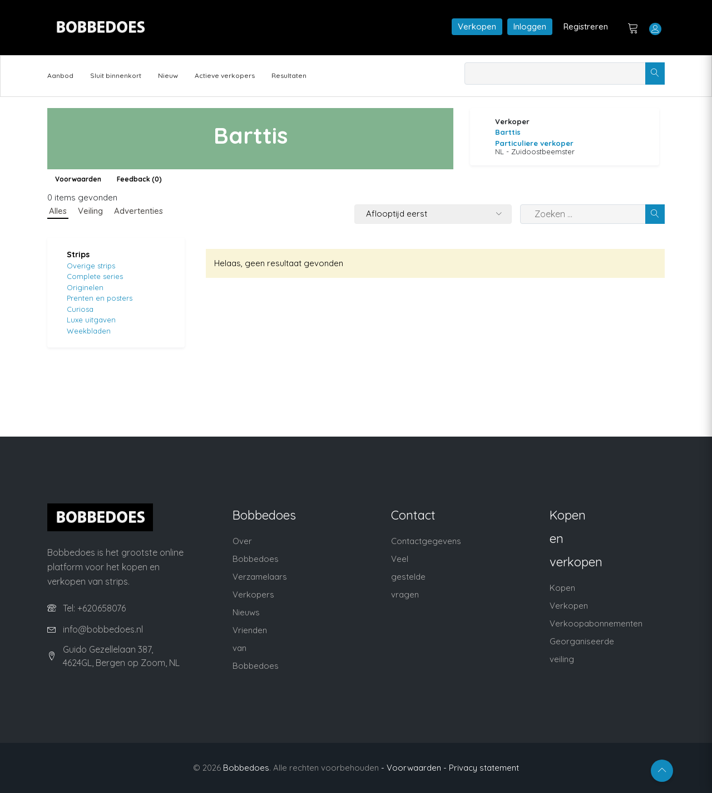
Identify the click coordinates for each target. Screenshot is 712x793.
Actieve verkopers (225, 75)
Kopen (562, 587)
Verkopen (477, 26)
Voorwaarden (78, 179)
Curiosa (80, 309)
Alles (58, 210)
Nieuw (168, 75)
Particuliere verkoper (534, 143)
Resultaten (288, 75)
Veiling (90, 210)
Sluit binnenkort (115, 75)
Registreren (585, 26)
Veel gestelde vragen (408, 577)
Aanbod (60, 75)
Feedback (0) (139, 179)
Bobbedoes (246, 767)
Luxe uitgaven (91, 319)
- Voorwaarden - (414, 767)
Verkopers (253, 594)
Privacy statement (484, 767)
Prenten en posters (99, 297)
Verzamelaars (260, 576)
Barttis (508, 132)
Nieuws (246, 612)
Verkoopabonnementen (596, 623)
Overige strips (91, 265)
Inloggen (529, 26)
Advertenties (138, 210)
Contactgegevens (426, 541)
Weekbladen (89, 330)
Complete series (95, 276)
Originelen (85, 287)
